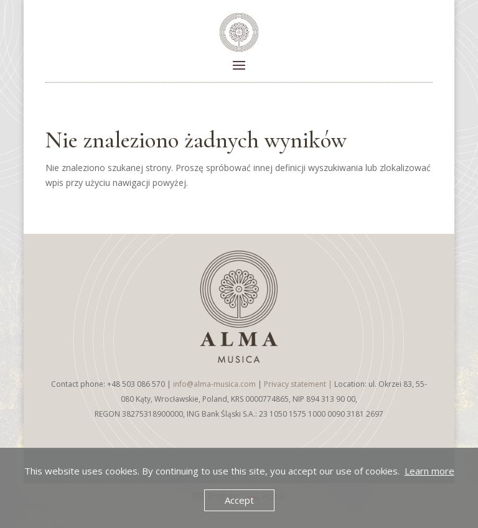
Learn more (429, 471)
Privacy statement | (299, 384)
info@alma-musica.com (214, 384)
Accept (239, 500)
